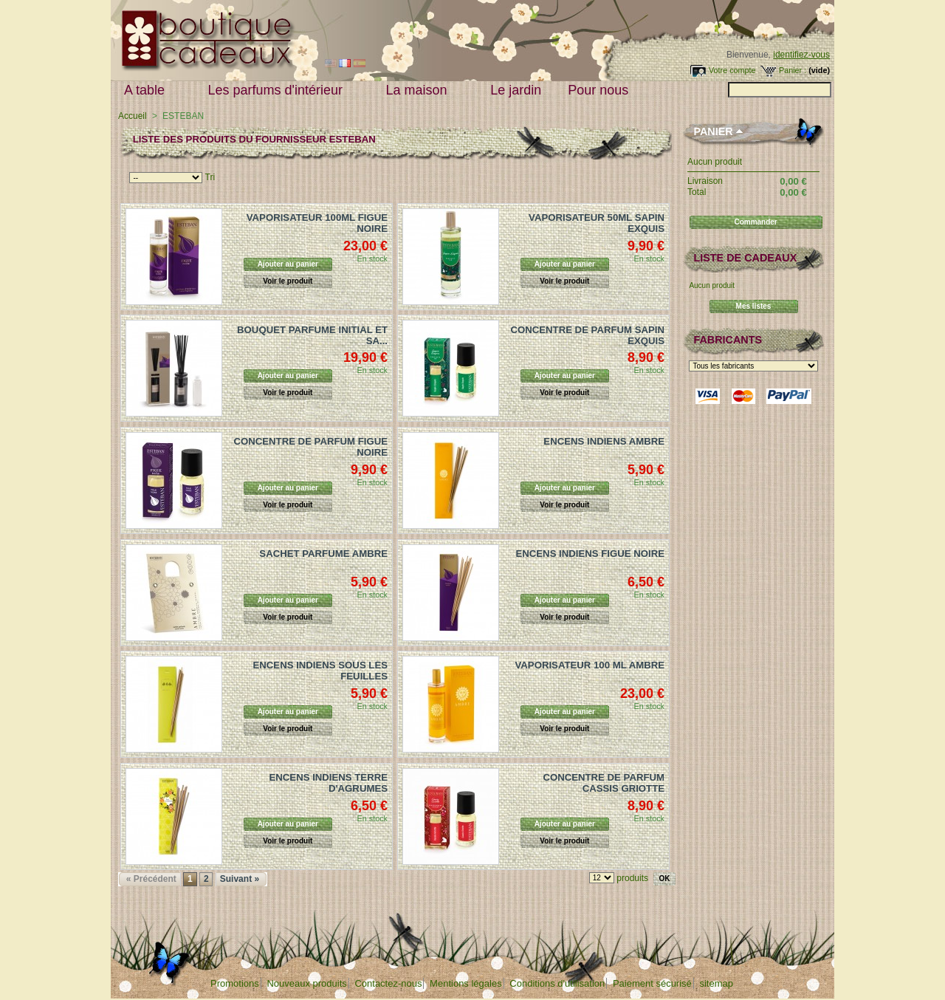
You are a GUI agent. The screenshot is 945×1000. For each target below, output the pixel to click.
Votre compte (732, 70)
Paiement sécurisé (652, 983)
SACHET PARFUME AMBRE (323, 553)
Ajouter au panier (288, 264)
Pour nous (601, 90)
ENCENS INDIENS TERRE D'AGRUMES (328, 783)
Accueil (132, 116)
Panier (712, 131)
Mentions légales (466, 983)
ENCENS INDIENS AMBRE (603, 441)
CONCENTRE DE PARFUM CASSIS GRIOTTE (603, 783)
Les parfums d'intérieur (279, 90)
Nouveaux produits (306, 983)
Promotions (234, 983)
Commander (755, 222)
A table (148, 90)
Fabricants (727, 340)
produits (632, 878)
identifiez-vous (801, 54)
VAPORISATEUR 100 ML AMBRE (589, 665)
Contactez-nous (388, 983)
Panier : (792, 70)
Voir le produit (287, 281)
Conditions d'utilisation (557, 983)
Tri (210, 177)
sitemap (716, 983)
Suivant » (239, 879)
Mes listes (754, 306)
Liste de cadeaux (745, 258)
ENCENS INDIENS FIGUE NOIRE (589, 553)
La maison (420, 90)
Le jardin (515, 90)
